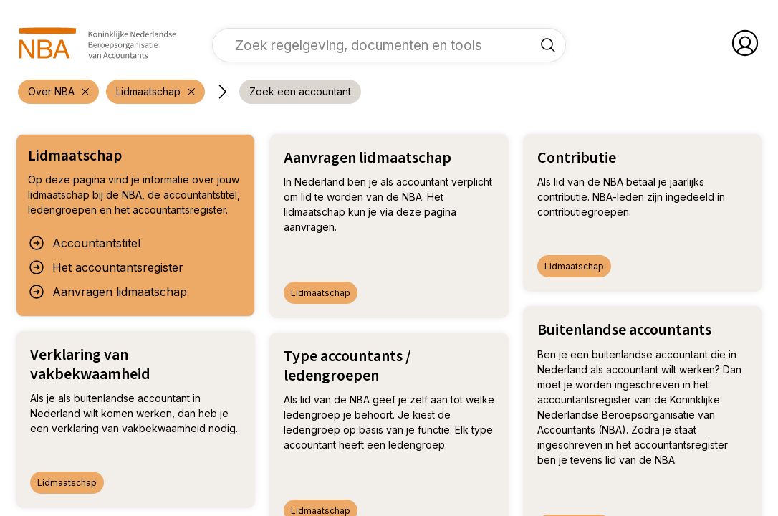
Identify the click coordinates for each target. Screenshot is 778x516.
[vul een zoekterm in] (378, 45)
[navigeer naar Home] (98, 43)
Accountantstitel (84, 243)
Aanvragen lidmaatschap (107, 291)
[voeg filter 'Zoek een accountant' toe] (300, 92)
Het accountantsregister (105, 267)
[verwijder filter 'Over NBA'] (58, 92)
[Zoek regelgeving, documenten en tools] (548, 45)
